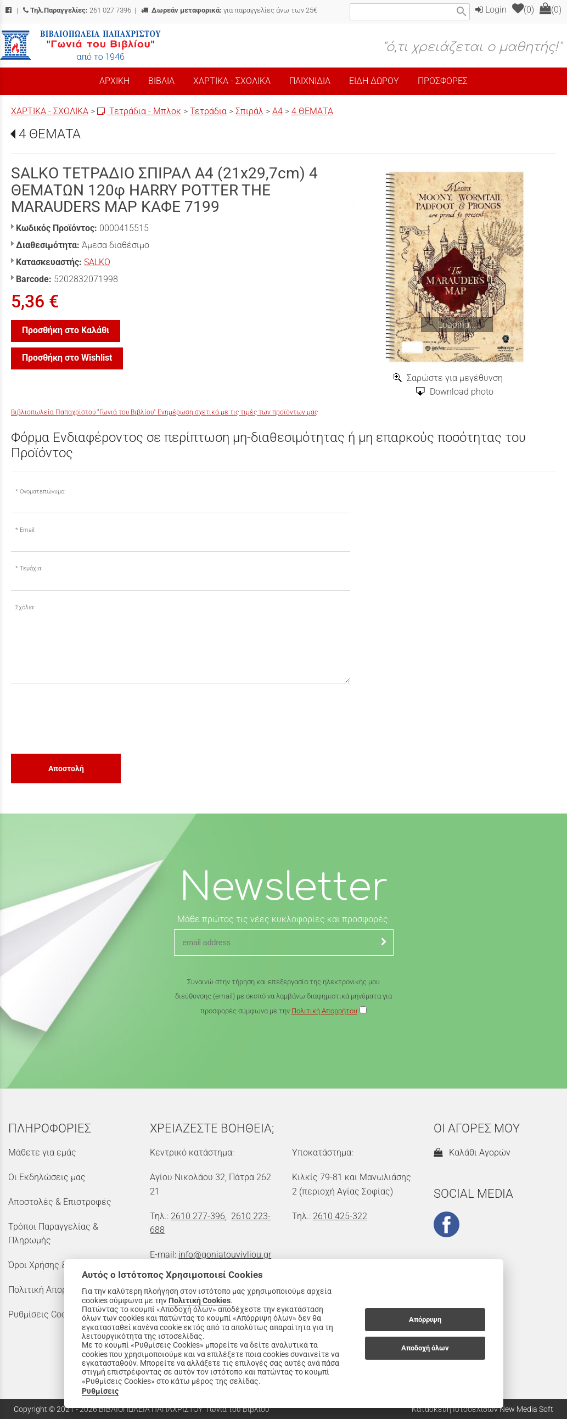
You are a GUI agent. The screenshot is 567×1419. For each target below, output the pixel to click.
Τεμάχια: (31, 568)
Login (491, 9)
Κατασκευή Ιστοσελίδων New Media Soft (482, 1409)
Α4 (277, 111)
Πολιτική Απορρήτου (324, 1011)
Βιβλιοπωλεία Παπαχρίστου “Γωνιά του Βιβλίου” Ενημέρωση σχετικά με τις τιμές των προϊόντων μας (164, 412)
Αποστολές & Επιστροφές (59, 1202)
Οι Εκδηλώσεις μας (47, 1177)
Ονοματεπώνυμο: (42, 491)
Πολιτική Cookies (200, 1300)
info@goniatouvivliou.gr (224, 1254)
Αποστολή (66, 768)
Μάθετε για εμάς (42, 1152)
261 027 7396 (77, 10)
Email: (27, 530)
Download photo (461, 391)
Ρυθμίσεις (100, 1391)
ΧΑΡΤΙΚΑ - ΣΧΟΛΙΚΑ (49, 111)
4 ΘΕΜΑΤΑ (312, 111)
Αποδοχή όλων (425, 1348)
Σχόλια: (25, 607)
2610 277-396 (198, 1216)
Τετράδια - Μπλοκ (139, 111)
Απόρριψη (425, 1319)
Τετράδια (208, 111)
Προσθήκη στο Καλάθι (65, 330)
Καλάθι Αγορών (472, 1152)
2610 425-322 (340, 1216)
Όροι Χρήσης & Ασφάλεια (58, 1265)
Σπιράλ (249, 111)
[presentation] (94, 718)
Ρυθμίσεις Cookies (45, 1314)
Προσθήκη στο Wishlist (67, 357)
